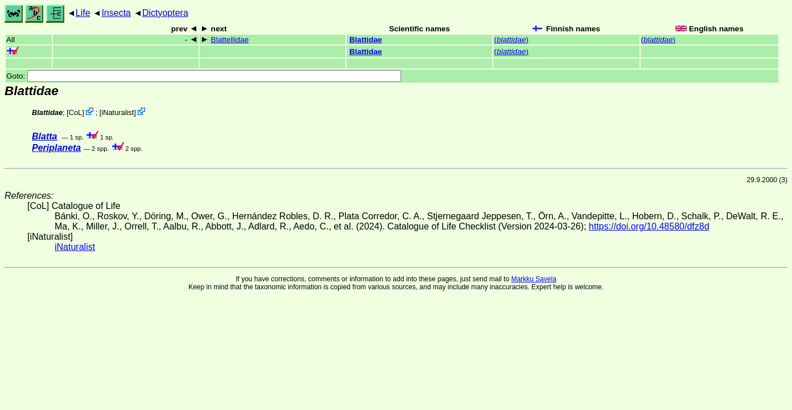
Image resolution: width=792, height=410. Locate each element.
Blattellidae (230, 39)
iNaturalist (117, 112)
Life (83, 13)
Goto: (203, 76)
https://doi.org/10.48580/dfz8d (649, 226)
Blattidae (365, 39)
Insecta (116, 13)
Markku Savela (533, 279)
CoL (75, 112)
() (511, 39)
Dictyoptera (165, 13)
